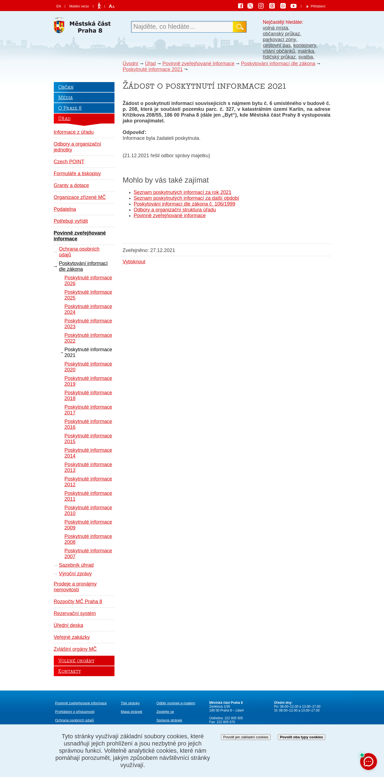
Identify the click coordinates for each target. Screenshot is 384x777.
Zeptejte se (165, 712)
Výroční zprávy (75, 573)
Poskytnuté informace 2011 (88, 496)
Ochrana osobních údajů (79, 252)
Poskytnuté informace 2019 (88, 381)
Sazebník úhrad (76, 565)
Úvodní (130, 63)
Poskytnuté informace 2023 (88, 323)
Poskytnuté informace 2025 (88, 295)
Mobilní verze (79, 6)
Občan (66, 87)
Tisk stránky (130, 703)
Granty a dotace (71, 185)
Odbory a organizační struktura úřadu (175, 209)
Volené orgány (76, 660)
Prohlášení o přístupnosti (75, 712)
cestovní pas (277, 45)
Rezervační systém (75, 613)
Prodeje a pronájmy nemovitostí (75, 586)
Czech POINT (69, 161)
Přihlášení (318, 6)
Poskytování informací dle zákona (278, 63)
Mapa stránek (131, 712)
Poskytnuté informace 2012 (88, 481)
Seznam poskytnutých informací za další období (186, 198)
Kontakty (69, 671)
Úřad (150, 63)
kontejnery (305, 45)
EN (59, 6)
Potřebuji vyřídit (71, 221)
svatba (305, 57)
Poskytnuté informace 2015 (88, 438)
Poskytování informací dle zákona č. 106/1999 (184, 204)
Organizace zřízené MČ (80, 197)
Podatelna (65, 209)
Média (65, 97)
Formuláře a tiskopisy (77, 173)
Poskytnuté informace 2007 (88, 553)
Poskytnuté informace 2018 (88, 395)
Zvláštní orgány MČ (75, 649)
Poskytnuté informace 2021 (153, 69)
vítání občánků (279, 51)
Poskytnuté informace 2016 (88, 424)
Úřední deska (68, 625)
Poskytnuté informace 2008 (88, 539)
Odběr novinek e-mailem (175, 703)
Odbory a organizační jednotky (77, 147)
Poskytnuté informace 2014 (88, 453)
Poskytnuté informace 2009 (88, 525)
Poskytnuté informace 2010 (88, 510)
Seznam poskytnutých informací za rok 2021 (182, 192)
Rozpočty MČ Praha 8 (78, 601)
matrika (306, 51)
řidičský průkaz (279, 57)
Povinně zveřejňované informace (198, 63)
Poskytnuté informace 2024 (88, 309)
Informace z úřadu (74, 132)
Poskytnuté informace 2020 (88, 366)
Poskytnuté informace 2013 (88, 467)
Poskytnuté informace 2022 (88, 338)
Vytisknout (134, 261)
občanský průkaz (281, 33)
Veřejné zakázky (72, 637)
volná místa (275, 28)
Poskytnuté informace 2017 (88, 410)
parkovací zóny (279, 39)
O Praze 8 (70, 108)
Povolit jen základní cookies (245, 737)
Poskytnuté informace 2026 (88, 280)
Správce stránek (169, 720)
